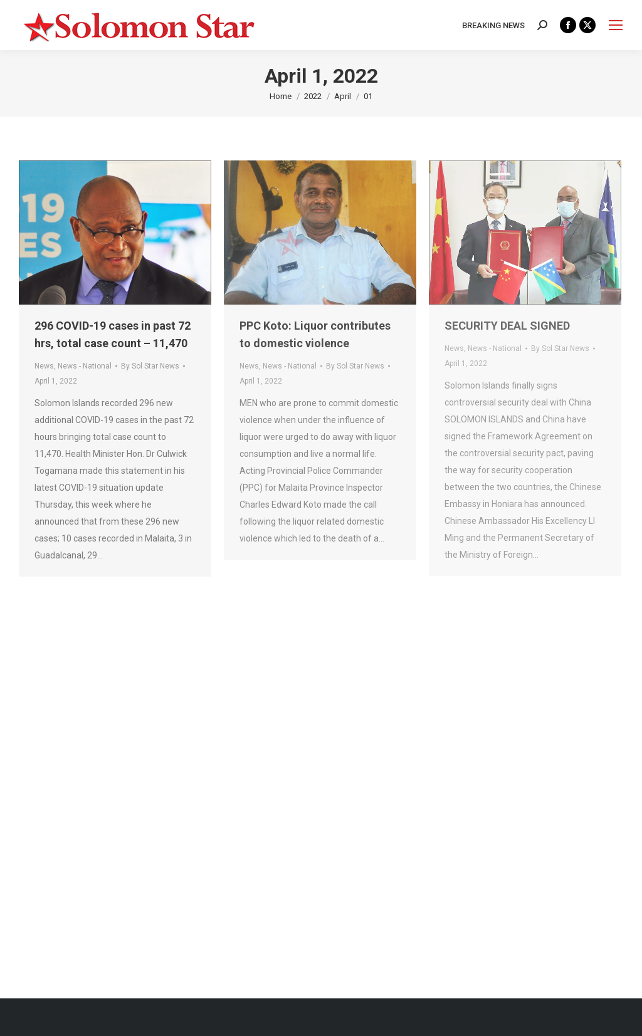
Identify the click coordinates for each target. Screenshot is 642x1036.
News (44, 366)
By (150, 366)
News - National (85, 366)
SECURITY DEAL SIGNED (507, 325)
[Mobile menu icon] (615, 25)
